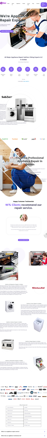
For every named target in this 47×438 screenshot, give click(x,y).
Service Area (28, 4)
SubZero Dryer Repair (34, 176)
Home (8, 3)
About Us (13, 4)
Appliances (18, 3)
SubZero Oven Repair (19, 172)
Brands (24, 3)
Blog (33, 3)
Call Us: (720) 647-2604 (43, 5)
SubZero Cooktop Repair (19, 176)
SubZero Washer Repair (34, 174)
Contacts (37, 3)
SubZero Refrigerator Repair (20, 174)
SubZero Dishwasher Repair (35, 172)
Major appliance (26, 81)
